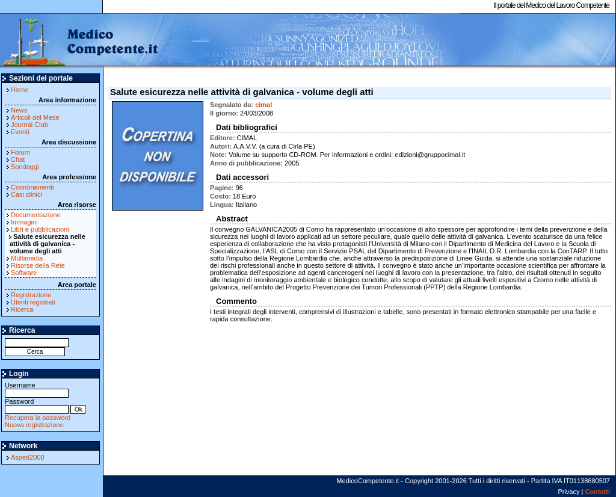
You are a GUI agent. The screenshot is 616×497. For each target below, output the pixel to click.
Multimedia (27, 258)
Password (37, 405)
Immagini (24, 222)
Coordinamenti (32, 187)
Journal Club (29, 124)
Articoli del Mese (35, 117)
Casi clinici (26, 194)
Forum (20, 152)
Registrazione (31, 294)
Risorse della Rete (38, 265)
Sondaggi (25, 166)
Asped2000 (28, 457)
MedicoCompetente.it (79, 41)
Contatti (597, 491)
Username (37, 389)
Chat (18, 159)
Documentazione (36, 214)
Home (19, 89)
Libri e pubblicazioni (40, 229)
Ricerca (22, 309)
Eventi (20, 131)
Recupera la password (37, 417)
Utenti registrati (33, 302)
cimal (263, 104)
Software (24, 272)
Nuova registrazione (34, 424)
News (19, 110)
